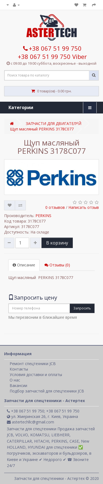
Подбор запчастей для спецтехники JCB (47, 391)
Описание (24, 264)
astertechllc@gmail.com (30, 422)
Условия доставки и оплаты (36, 374)
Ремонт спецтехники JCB (33, 363)
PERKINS (43, 215)
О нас (15, 380)
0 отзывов (55, 207)
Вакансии (18, 385)
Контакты (19, 369)
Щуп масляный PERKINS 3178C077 (42, 129)
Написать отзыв (83, 207)
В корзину (57, 243)
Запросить (82, 308)
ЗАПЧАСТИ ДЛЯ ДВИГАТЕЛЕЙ (53, 123)
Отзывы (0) (57, 264)
